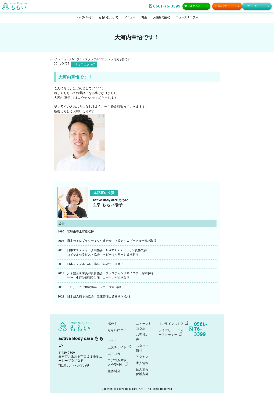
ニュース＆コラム (187, 17)
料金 (144, 17)
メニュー (129, 17)
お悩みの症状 (161, 17)
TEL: (73, 365)
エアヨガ (114, 354)
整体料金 (114, 371)
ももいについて (108, 17)
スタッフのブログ (84, 64)
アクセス (142, 356)
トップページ (84, 17)
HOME (112, 323)
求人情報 (142, 363)
